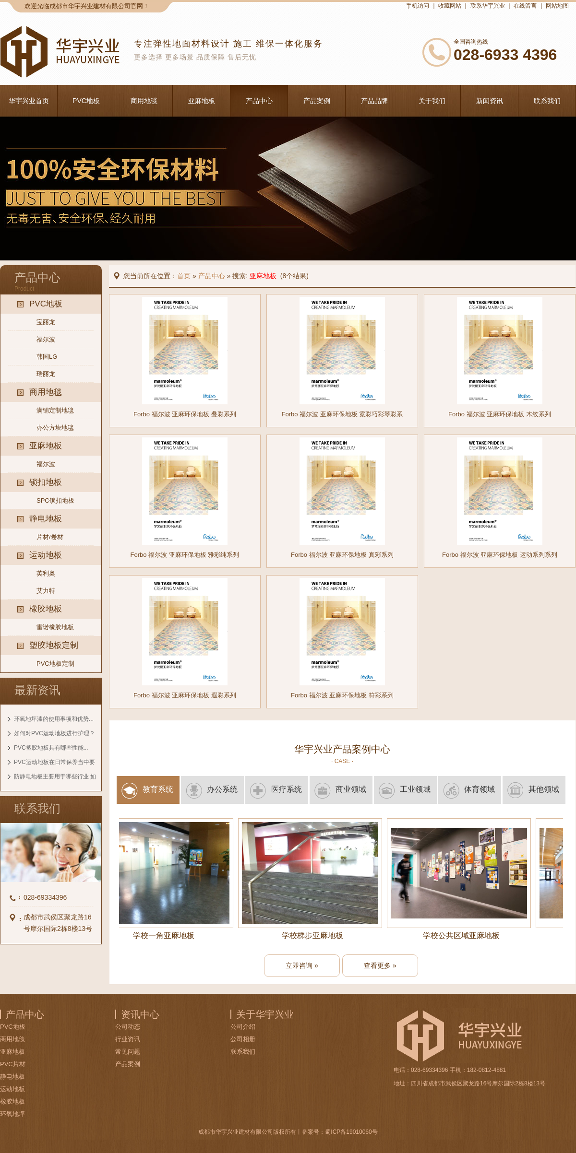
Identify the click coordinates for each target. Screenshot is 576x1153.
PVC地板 (86, 101)
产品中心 (259, 101)
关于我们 (432, 101)
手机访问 (417, 5)
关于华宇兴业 (265, 1014)
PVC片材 (12, 1064)
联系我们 (547, 101)
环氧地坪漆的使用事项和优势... (54, 719)
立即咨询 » (302, 965)
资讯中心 (140, 1014)
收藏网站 (449, 5)
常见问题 (127, 1051)
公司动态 (127, 1026)
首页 (184, 276)
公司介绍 (242, 1026)
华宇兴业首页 (29, 101)
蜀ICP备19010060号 (351, 1132)
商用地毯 (144, 101)
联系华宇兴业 (487, 5)
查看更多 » (380, 965)
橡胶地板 (12, 1101)
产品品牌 (374, 101)
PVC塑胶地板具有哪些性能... (51, 747)
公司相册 (242, 1039)
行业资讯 (127, 1039)
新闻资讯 (489, 101)
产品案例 (316, 101)
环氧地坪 (12, 1114)
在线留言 (525, 5)
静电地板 (12, 1076)
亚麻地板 (201, 101)
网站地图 (557, 5)
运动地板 (12, 1089)
